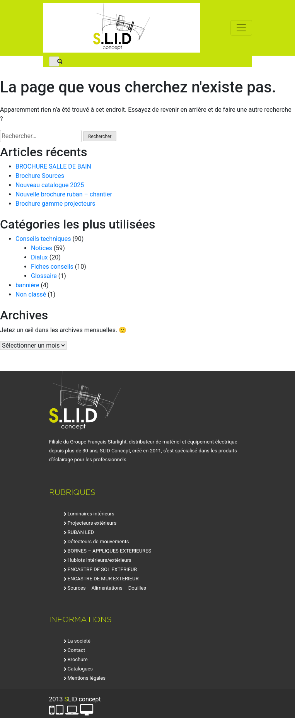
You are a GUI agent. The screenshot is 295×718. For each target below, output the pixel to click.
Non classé (30, 294)
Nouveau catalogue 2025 (49, 185)
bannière (27, 285)
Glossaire (44, 276)
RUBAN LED (81, 532)
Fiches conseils (52, 266)
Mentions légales (87, 678)
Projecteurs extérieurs (92, 523)
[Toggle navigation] (241, 28)
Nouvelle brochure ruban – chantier (63, 194)
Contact (76, 650)
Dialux (39, 257)
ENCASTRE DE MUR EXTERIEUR (103, 579)
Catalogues (80, 669)
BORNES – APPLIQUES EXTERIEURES (110, 551)
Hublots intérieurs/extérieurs (99, 560)
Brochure (78, 659)
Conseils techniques (43, 238)
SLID (121, 28)
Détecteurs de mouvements (98, 541)
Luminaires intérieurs (91, 514)
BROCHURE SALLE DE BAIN (53, 166)
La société (79, 641)
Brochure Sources (39, 175)
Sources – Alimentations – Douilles (107, 588)
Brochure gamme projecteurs (55, 203)
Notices (41, 248)
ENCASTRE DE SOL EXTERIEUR (102, 569)
